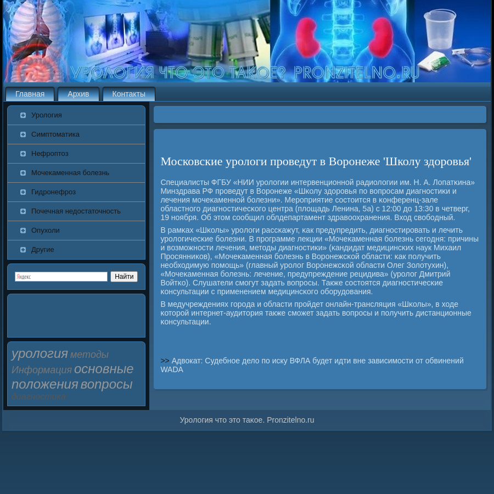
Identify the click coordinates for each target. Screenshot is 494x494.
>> (165, 360)
